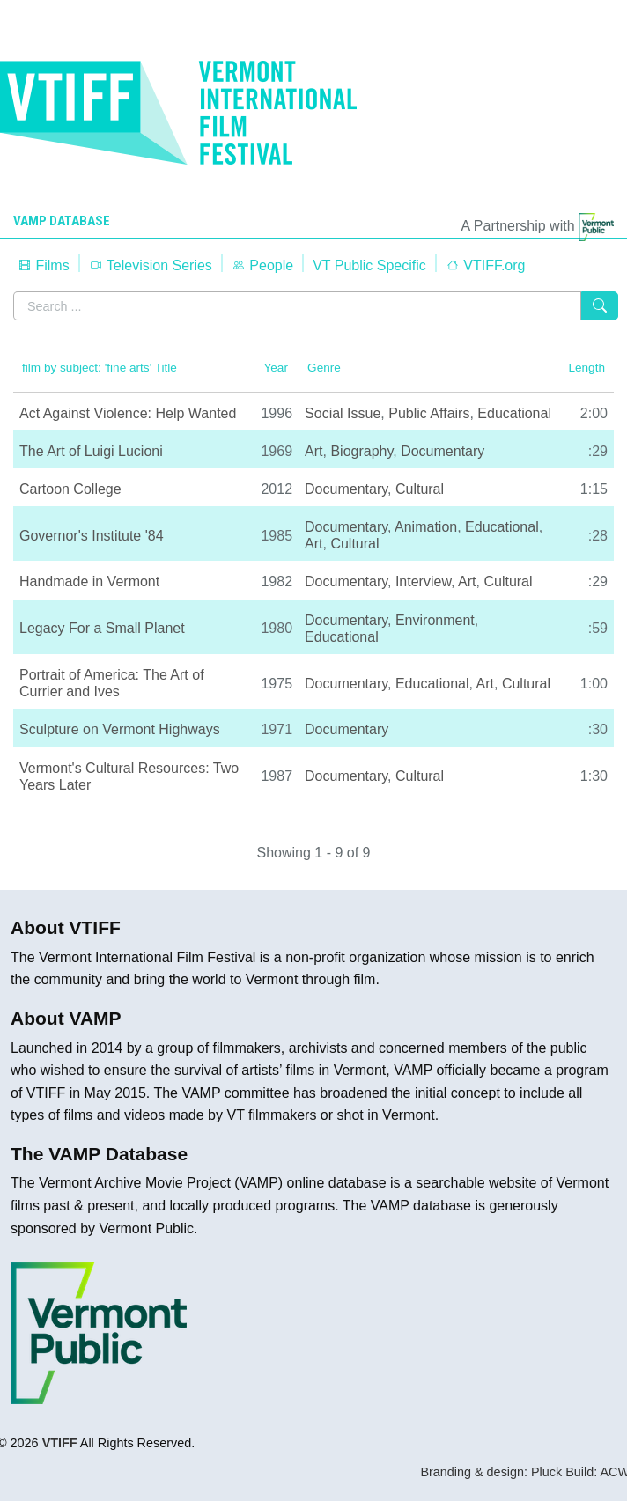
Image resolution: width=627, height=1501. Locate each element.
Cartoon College (70, 489)
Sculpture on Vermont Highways (119, 729)
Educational (514, 413)
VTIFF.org (486, 265)
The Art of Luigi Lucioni (91, 451)
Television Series (150, 265)
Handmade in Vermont (89, 581)
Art (313, 451)
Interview (423, 581)
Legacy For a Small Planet (102, 628)
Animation (426, 526)
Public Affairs (428, 413)
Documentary (442, 451)
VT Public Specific (369, 265)
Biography (361, 451)
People (262, 265)
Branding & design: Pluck (491, 1472)
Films (44, 265)
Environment (435, 620)
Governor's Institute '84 (91, 535)
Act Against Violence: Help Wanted (127, 413)
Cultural (419, 489)
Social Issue (342, 413)
